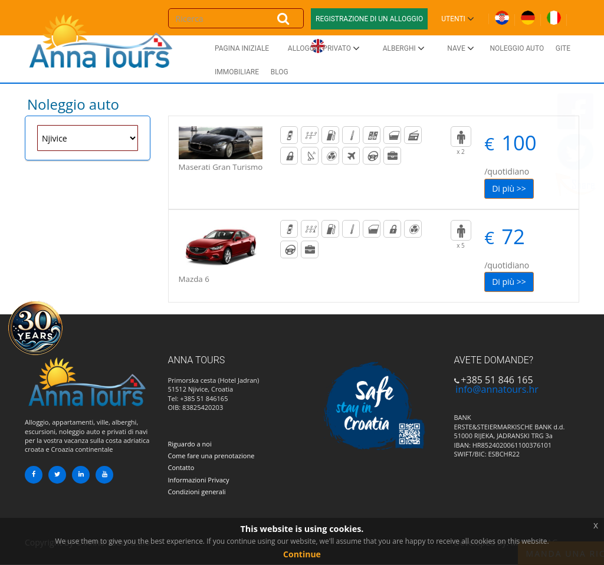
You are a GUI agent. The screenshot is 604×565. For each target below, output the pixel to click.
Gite (563, 48)
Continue (302, 554)
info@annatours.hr (496, 389)
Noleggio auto (517, 48)
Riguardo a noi (190, 443)
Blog (279, 72)
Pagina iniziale (242, 48)
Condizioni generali (197, 491)
